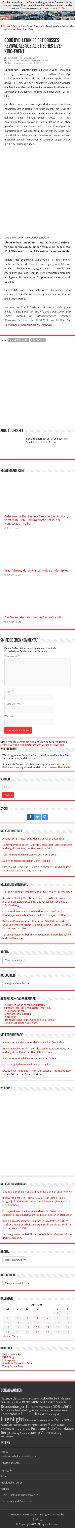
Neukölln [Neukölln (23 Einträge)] (6, 1428)
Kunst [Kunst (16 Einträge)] (4, 1425)
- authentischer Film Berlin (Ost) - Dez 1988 (26, 1007)
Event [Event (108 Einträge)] (65, 1406)
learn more (51, 8)
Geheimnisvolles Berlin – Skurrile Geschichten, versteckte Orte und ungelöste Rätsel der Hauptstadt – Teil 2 (36, 520)
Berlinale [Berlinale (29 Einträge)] (59, 1398)
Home (5, 26)
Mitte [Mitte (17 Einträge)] (34, 1424)
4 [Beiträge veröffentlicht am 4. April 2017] (17, 1317)
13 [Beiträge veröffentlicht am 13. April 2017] (37, 1322)
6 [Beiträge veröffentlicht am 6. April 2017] (37, 1317)
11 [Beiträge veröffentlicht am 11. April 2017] (17, 1322)
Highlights (6, 1470)
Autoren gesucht (10, 1462)
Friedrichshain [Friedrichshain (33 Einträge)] (10, 1414)
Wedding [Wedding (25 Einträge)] (56, 1433)
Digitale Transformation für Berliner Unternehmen (43, 891)
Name (8, 691)
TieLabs (59, 1514)
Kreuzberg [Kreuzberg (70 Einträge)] (63, 1420)
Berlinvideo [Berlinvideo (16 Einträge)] (61, 1402)
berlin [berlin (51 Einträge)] (48, 1398)
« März (6, 1336)
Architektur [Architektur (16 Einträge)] (25, 1398)
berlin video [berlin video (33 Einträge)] (47, 1402)
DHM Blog (8, 1357)
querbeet (12, 58)
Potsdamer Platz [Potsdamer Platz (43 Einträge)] (43, 1429)
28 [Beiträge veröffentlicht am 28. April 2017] (47, 1332)
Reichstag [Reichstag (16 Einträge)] (14, 1433)
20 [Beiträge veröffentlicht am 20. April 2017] (37, 1327)
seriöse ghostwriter (13, 934)
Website (9, 716)
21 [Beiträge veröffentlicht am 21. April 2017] (47, 1327)
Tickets (5, 1488)
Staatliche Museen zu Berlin (17, 1363)
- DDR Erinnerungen (13, 1010)
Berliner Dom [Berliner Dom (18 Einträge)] (14, 1402)
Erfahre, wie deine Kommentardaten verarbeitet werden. (32, 744)
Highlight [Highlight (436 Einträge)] (12, 1419)
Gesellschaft (26, 60)
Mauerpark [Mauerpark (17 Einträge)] (25, 1424)
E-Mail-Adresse (14, 703)
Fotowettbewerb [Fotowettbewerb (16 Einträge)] (59, 1410)
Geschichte (18, 26)
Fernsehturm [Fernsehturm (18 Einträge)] (8, 1410)
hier (34, 758)
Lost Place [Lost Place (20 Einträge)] (13, 1424)
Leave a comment (17, 63)
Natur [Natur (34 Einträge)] (61, 1424)
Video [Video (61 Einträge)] (45, 1433)
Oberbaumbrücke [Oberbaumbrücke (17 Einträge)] (20, 1429)
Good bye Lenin (18, 340)
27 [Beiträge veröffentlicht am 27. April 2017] (37, 1332)
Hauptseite (64, 767)
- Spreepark (9, 1016)
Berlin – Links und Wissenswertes (19, 1494)
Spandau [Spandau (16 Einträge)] (24, 1433)
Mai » (15, 1336)
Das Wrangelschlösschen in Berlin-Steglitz (33, 617)
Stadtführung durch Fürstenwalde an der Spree (36, 570)
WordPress (31, 1514)
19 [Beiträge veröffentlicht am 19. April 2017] (27, 1327)
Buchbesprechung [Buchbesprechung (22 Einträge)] (41, 1406)
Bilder (4, 1476)
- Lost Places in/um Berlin (16, 1013)
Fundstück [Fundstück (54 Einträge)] (29, 1414)
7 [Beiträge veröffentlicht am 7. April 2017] (47, 1317)
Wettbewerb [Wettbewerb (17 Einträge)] (7, 1436)
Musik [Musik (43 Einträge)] (52, 1424)
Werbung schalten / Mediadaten (19, 1456)
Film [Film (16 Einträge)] (37, 1410)
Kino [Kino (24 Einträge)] (50, 1420)
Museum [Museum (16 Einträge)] (42, 1425)
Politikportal (9, 1360)
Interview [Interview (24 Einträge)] (42, 1420)
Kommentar (12, 656)
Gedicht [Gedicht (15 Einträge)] (41, 1414)
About (4, 1451)
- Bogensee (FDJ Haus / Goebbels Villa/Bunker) (29, 1019)
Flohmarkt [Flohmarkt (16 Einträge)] (45, 1410)
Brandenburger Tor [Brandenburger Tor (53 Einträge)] (16, 1407)
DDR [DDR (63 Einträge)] (56, 1406)
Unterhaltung (41, 60)
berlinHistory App (12, 1354)
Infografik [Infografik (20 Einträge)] (30, 1420)
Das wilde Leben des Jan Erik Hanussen (50, 915)
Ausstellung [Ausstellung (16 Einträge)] (37, 1398)
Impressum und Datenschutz (17, 1501)
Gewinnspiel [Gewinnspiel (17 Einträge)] (52, 1414)
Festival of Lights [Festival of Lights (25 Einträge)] (24, 1410)
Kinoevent (38, 340)
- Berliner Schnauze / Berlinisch (19, 1022)
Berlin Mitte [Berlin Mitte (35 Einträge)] (30, 1402)
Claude (6, 891)
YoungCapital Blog (12, 1366)
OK (63, 8)
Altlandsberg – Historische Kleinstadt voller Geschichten (33, 838)
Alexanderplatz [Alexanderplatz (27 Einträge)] (10, 1398)
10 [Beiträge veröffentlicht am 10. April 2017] (7, 1322)
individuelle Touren (11, 1482)
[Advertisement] (37, 386)
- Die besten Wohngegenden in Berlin (23, 1004)
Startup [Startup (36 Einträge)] (34, 1433)
